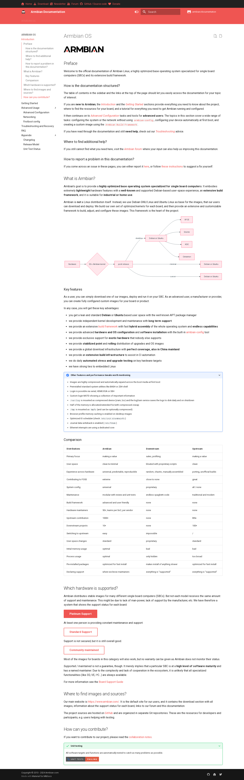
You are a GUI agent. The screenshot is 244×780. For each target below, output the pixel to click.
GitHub (109, 713)
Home (27, 4)
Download (41, 4)
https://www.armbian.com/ (103, 701)
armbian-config (195, 332)
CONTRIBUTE (163, 20)
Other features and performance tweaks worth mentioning (100, 375)
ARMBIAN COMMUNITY (139, 20)
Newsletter (58, 4)
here (146, 166)
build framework (108, 326)
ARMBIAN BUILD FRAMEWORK (106, 20)
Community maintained (84, 650)
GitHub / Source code (93, 4)
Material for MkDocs (42, 776)
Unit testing (76, 746)
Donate (114, 4)
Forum (73, 4)
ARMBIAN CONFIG (49, 20)
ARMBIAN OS (28, 20)
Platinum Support (80, 613)
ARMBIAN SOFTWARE (74, 20)
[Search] (160, 12)
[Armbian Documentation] (23, 11)
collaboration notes (140, 737)
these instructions (172, 166)
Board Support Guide (111, 681)
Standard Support (80, 632)
